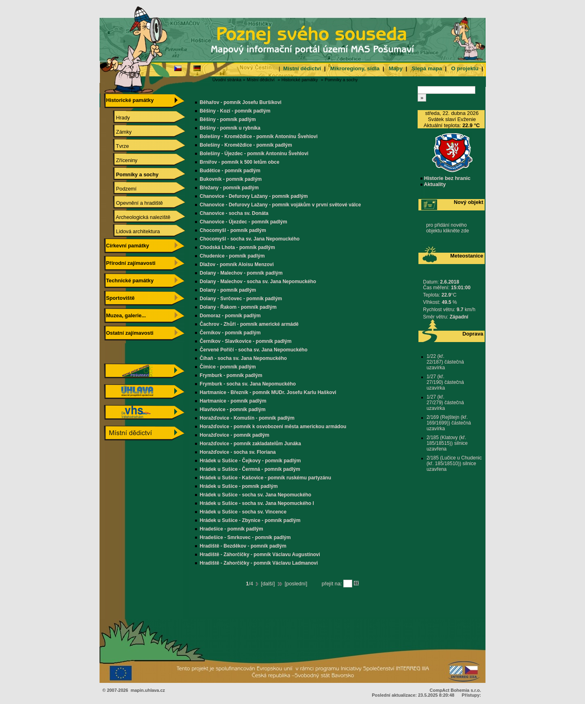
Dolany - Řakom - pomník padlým (238, 307)
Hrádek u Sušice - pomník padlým (239, 486)
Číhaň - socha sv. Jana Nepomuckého (243, 358)
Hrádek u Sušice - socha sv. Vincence (243, 512)
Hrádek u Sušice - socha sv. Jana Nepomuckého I (257, 503)
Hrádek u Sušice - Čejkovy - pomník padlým (250, 461)
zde (465, 231)
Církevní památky (126, 246)
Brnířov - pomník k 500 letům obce (240, 162)
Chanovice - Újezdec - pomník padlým (243, 222)
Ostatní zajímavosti (128, 333)
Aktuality (433, 184)
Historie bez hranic (445, 178)
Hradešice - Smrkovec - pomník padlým (245, 537)
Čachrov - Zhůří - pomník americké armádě (249, 324)
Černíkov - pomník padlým (230, 333)
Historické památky (300, 79)
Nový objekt (468, 202)
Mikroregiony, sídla (354, 68)
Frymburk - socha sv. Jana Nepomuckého (248, 384)
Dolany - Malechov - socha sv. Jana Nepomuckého (258, 281)
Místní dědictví (302, 68)
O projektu (465, 68)
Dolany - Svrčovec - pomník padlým (241, 298)
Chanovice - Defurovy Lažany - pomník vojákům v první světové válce (280, 205)
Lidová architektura (132, 231)
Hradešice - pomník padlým (231, 529)
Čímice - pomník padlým (228, 367)
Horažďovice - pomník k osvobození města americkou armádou (273, 426)
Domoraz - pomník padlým (230, 315)
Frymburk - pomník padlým (231, 375)
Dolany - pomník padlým (228, 290)
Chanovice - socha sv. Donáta (234, 213)
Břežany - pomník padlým (229, 188)
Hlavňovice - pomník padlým (233, 409)
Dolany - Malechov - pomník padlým (241, 273)
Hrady (117, 118)
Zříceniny (120, 160)
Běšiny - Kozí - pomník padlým (235, 111)
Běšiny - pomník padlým (228, 119)
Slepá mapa (427, 68)
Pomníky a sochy (341, 79)
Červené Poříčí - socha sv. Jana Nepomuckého (254, 350)
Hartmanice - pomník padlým (233, 401)
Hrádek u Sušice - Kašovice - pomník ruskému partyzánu (265, 478)
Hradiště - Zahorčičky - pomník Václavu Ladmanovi (259, 563)
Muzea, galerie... (125, 315)
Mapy (396, 68)
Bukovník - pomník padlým (231, 179)
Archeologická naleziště (137, 217)
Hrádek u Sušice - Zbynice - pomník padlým (250, 520)
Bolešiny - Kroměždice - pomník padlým (246, 145)
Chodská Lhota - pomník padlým (237, 247)
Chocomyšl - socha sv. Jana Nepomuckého (250, 239)
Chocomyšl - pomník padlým (233, 230)
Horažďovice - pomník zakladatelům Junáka (250, 443)
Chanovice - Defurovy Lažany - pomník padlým (254, 196)
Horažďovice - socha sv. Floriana (238, 452)
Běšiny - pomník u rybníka (230, 128)
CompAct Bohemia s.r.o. (455, 690)
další (267, 584)
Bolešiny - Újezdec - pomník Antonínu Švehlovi (254, 153)
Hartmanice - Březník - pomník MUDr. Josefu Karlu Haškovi (268, 392)
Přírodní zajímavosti (129, 263)
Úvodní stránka (227, 79)
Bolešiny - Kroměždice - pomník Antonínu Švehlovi (259, 136)
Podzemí (120, 189)
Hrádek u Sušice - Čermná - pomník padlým (250, 469)
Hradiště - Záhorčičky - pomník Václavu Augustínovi (260, 554)
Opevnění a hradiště (133, 203)
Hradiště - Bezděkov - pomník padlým (243, 546)
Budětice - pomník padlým (230, 170)
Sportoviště (119, 298)
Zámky (118, 132)
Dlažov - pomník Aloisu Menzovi (237, 264)
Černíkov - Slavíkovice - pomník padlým (246, 341)
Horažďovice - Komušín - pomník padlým (247, 418)
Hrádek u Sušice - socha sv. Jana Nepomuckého (256, 495)
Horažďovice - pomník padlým (234, 435)
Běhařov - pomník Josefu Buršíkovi (241, 102)
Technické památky (129, 280)
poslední (296, 584)
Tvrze (116, 146)
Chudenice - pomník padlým (232, 256)
